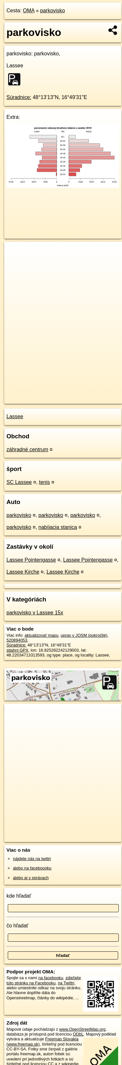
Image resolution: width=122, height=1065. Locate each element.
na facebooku (50, 977)
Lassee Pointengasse (31, 560)
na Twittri (66, 983)
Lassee (14, 416)
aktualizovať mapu (41, 635)
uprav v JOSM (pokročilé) (84, 635)
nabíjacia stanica (58, 527)
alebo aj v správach (31, 877)
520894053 (16, 640)
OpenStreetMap (51, 393)
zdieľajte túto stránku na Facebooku (43, 980)
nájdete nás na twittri (32, 858)
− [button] (15, 263)
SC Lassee (19, 482)
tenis (44, 482)
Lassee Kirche (22, 572)
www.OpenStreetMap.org (82, 1029)
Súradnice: (18, 97)
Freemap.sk (85, 393)
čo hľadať (17, 925)
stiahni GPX (17, 650)
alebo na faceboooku (32, 868)
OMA (29, 10)
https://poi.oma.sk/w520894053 (32, 398)
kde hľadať (18, 896)
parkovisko (52, 10)
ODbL (78, 1034)
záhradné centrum (27, 449)
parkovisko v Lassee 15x (34, 612)
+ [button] (15, 253)
